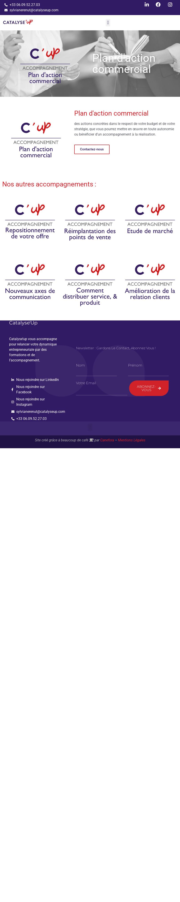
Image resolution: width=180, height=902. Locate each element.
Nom (80, 365)
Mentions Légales (131, 440)
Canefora (107, 440)
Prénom (135, 365)
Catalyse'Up (23, 323)
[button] (108, 22)
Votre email (86, 383)
